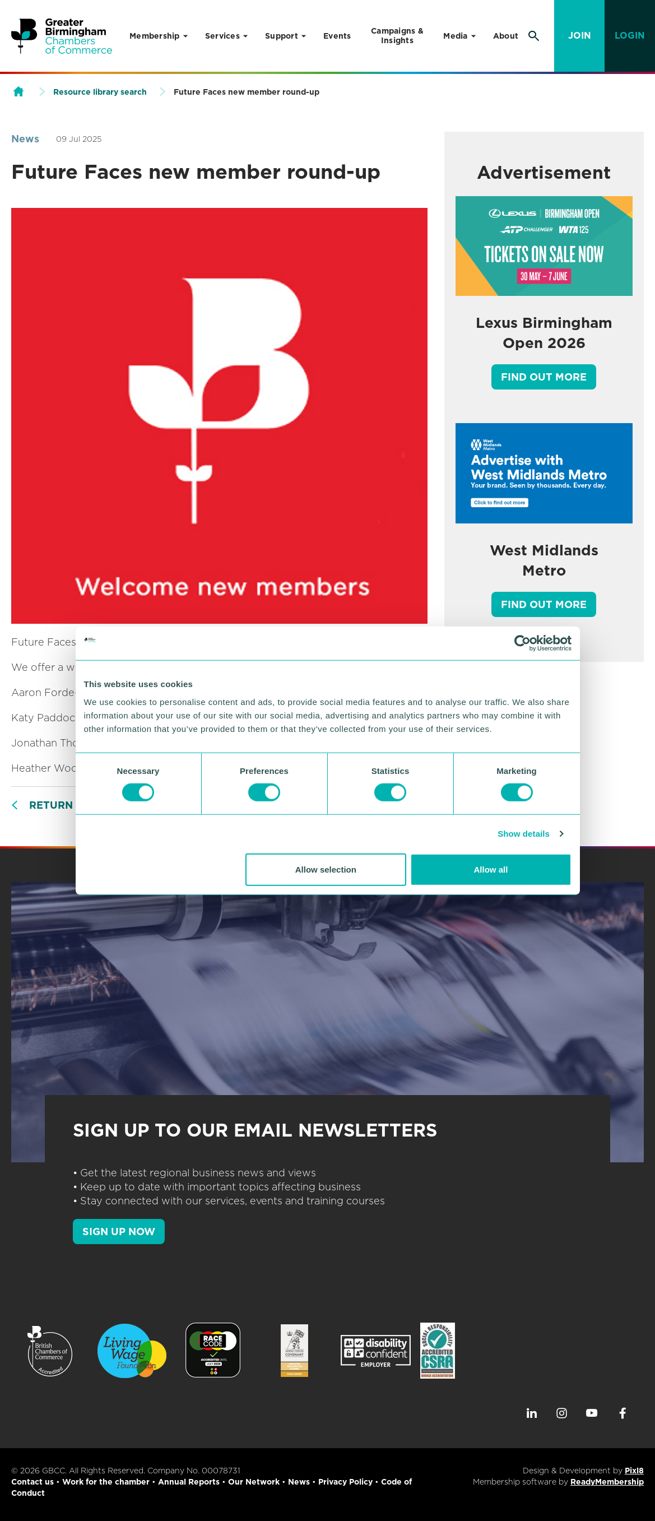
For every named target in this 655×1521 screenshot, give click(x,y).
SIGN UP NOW (118, 1231)
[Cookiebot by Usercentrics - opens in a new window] (522, 643)
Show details (524, 833)
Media (455, 35)
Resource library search (100, 91)
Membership (154, 35)
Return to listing (82, 805)
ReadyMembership (607, 1481)
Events (337, 35)
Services (222, 35)
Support (281, 35)
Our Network (254, 1481)
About (505, 35)
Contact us (32, 1481)
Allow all (491, 869)
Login (630, 35)
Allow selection (325, 869)
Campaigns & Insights (397, 35)
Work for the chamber (106, 1481)
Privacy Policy (345, 1481)
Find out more (544, 377)
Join (579, 35)
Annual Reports (189, 1481)
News (25, 139)
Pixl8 (634, 1470)
